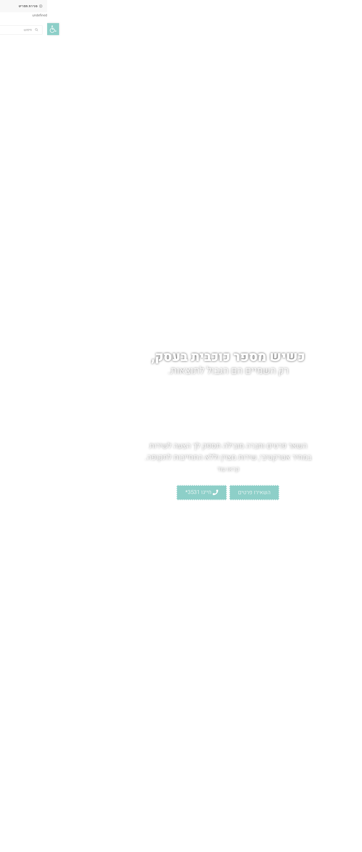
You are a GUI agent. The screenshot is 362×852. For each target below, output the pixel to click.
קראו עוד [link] (181, 470)
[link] (6, 29)
